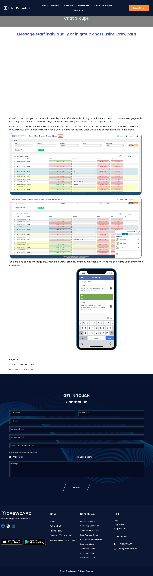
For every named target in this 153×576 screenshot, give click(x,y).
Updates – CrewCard (103, 5)
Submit (76, 487)
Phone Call (16, 457)
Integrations (83, 5)
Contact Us (78, 10)
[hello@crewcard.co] (132, 548)
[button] (139, 8)
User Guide (27, 369)
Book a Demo (84, 457)
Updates (13, 369)
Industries (68, 5)
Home (45, 5)
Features (55, 5)
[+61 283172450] (132, 544)
